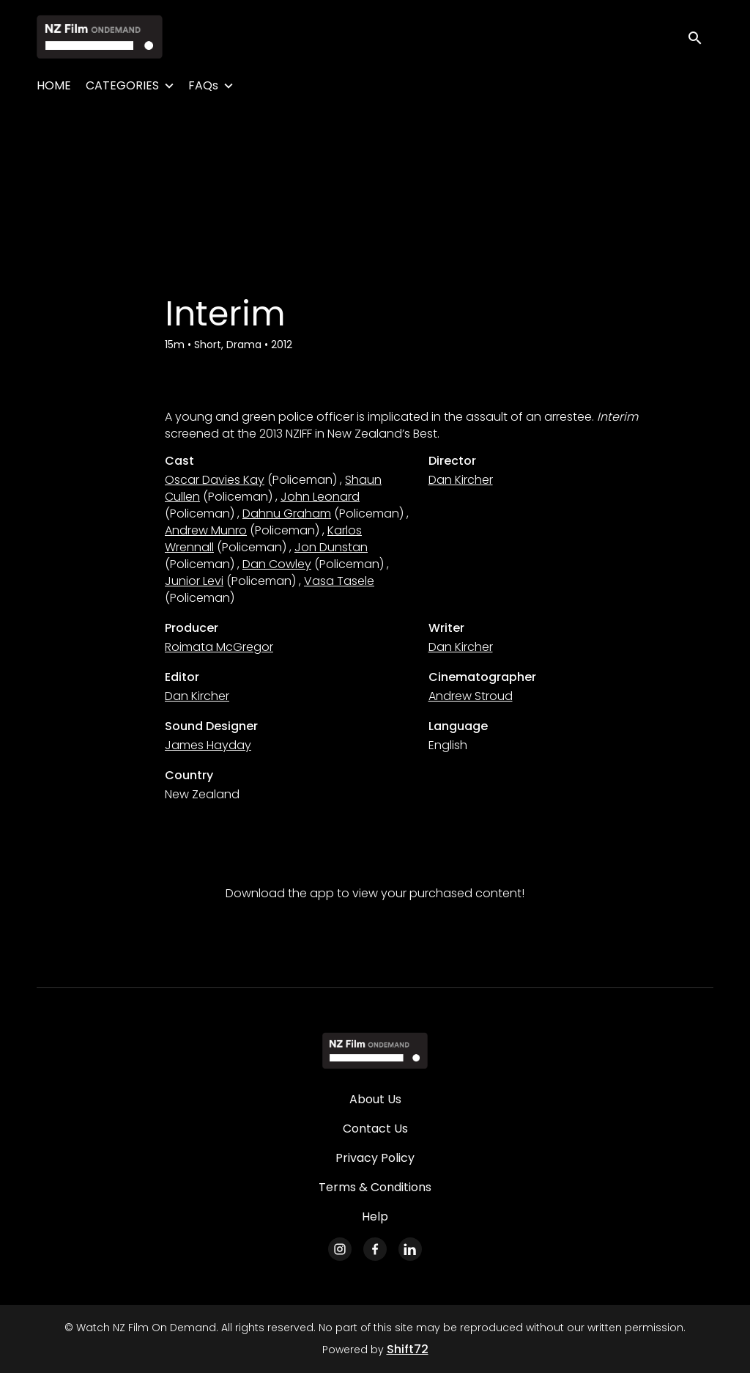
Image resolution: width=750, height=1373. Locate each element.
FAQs (203, 85)
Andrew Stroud (470, 696)
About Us (375, 1099)
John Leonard (320, 496)
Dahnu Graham (286, 513)
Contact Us (375, 1128)
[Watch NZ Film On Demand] (374, 1050)
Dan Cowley (276, 564)
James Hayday (208, 745)
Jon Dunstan (331, 547)
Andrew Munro (206, 530)
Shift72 (407, 1349)
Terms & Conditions (375, 1187)
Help (375, 1216)
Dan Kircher (460, 479)
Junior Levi (194, 581)
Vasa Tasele (339, 581)
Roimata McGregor (219, 646)
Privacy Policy (375, 1157)
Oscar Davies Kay (214, 479)
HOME (54, 85)
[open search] (700, 36)
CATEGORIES (122, 85)
